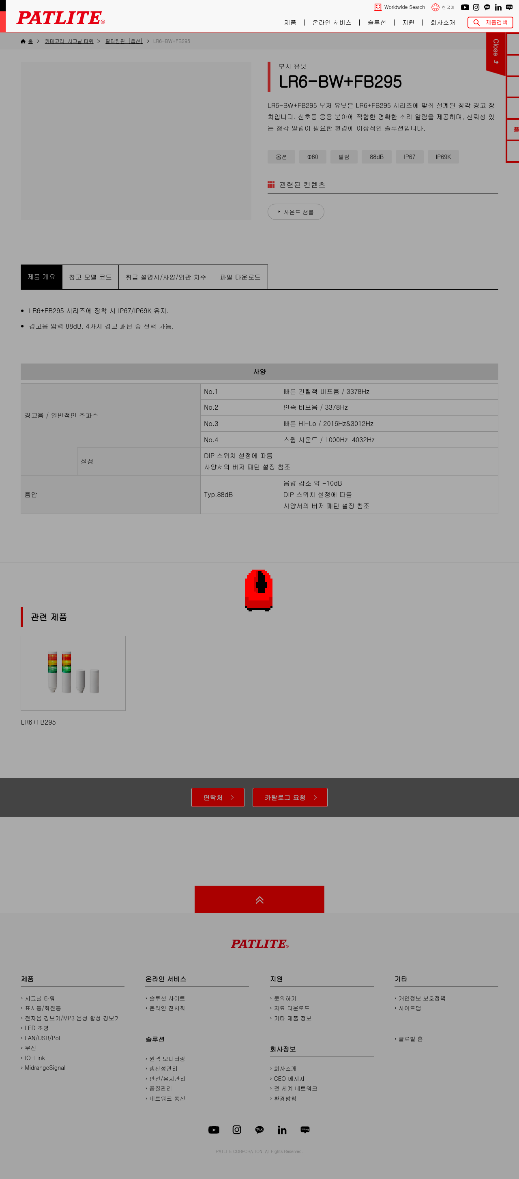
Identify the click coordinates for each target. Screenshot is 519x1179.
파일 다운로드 (240, 277)
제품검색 (497, 22)
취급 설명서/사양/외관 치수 (165, 277)
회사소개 (443, 22)
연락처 (213, 797)
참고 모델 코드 (90, 277)
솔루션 (377, 22)
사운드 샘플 (299, 212)
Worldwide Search (404, 7)
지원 (408, 22)
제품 (290, 22)
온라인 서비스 (332, 22)
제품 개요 (41, 276)
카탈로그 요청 (284, 797)
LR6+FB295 (73, 681)
